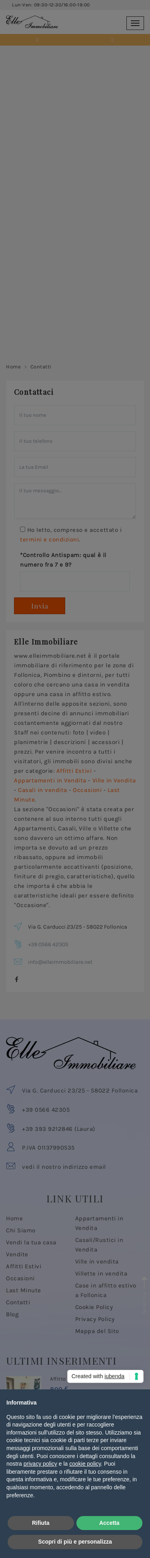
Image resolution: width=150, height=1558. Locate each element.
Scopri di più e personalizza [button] (75, 1541)
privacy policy (40, 1464)
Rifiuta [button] (41, 1523)
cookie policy (85, 1464)
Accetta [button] (109, 1523)
